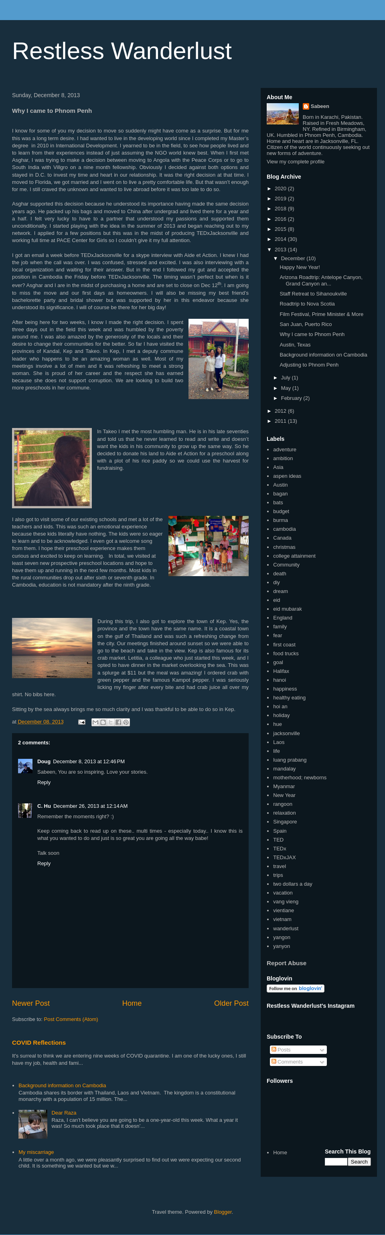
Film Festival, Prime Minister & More (321, 314)
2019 (281, 199)
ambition (283, 458)
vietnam (282, 919)
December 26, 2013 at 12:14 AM (90, 806)
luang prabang (289, 760)
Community (286, 565)
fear (277, 635)
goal (278, 662)
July (286, 378)
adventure (284, 449)
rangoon (282, 804)
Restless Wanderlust (122, 50)
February (292, 398)
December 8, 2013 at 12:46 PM (89, 761)
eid (276, 600)
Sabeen (320, 106)
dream (280, 591)
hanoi (279, 680)
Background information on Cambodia (62, 1085)
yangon (281, 937)
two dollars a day (292, 884)
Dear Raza (63, 1113)
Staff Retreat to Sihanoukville (313, 294)
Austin (280, 485)
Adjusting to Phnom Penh (309, 365)
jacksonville (286, 733)
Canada (282, 538)
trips (278, 875)
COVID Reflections (39, 1042)
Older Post (231, 1003)
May (286, 388)
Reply (44, 782)
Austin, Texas (295, 345)
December (294, 258)
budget (281, 511)
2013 (281, 250)
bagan (280, 494)
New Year (284, 795)
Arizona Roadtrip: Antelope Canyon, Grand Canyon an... (321, 280)
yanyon (281, 946)
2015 (281, 229)
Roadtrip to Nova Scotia (307, 304)
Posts (281, 1050)
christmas (284, 547)
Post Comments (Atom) (71, 1019)
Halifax (281, 671)
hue (277, 724)
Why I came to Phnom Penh (312, 334)
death (279, 574)
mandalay (284, 769)
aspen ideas (287, 476)
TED (278, 840)
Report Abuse (286, 963)
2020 (281, 188)
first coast (284, 645)
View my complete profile (295, 162)
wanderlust (285, 928)
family (280, 627)
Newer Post (31, 1003)
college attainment (294, 556)
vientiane (283, 910)
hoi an (280, 706)
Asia (278, 467)
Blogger (223, 1212)
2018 (281, 209)
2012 (281, 411)
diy (276, 582)
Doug (44, 761)
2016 (281, 219)
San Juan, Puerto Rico (306, 324)
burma (280, 520)
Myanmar (284, 786)
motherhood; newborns (299, 777)
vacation (282, 893)
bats (278, 502)
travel (279, 866)
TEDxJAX (284, 857)
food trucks (286, 653)
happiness (285, 689)
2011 (281, 421)
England (282, 618)
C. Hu (44, 806)
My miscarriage (36, 1152)
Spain (279, 831)
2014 (281, 239)
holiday (281, 715)
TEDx (279, 849)
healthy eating (289, 698)
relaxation (284, 813)
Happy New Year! (300, 267)
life (276, 751)
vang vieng (285, 902)
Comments (287, 1062)
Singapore (285, 822)
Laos (278, 742)
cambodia (284, 529)
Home (132, 1003)
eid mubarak (287, 609)
